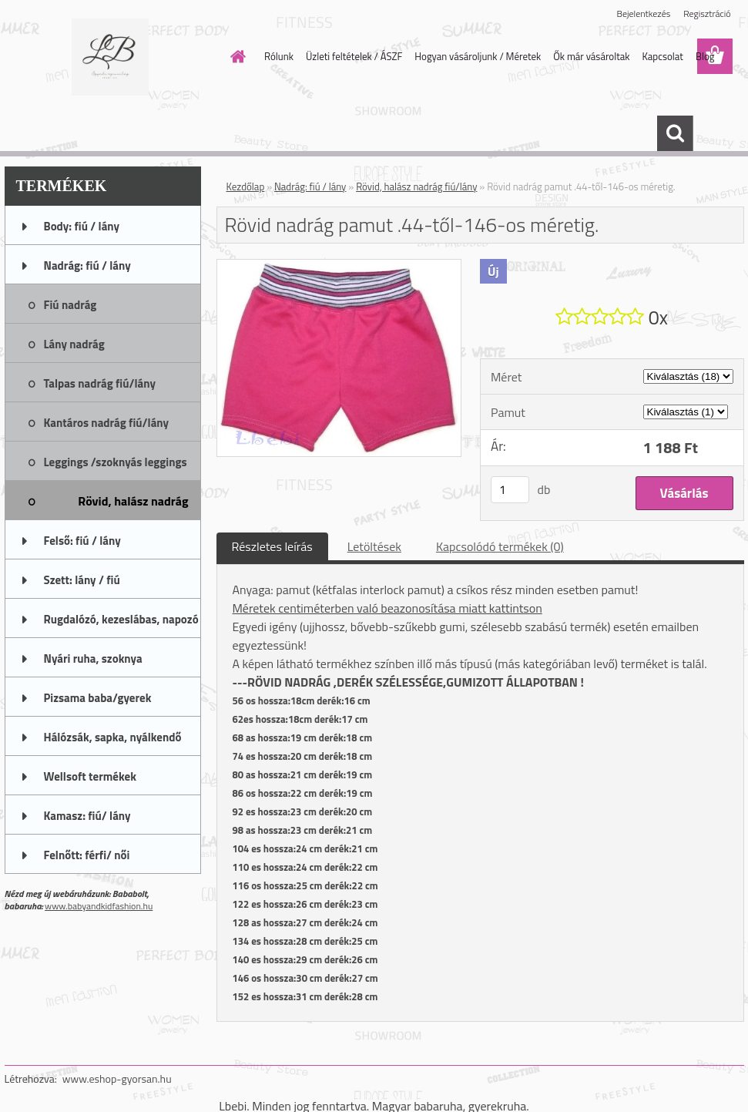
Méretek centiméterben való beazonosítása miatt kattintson (387, 608)
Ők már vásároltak (591, 56)
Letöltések (374, 546)
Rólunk (278, 56)
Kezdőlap (245, 186)
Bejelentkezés (644, 13)
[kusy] (510, 489)
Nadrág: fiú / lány (310, 186)
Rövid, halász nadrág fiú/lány (416, 186)
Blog (705, 56)
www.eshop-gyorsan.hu (117, 1078)
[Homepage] (235, 56)
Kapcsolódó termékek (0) (500, 546)
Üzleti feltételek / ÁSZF (354, 56)
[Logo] (110, 57)
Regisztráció (706, 13)
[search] (675, 133)
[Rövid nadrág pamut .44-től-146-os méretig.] (339, 266)
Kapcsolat (662, 56)
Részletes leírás (272, 546)
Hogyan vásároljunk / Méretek (477, 56)
